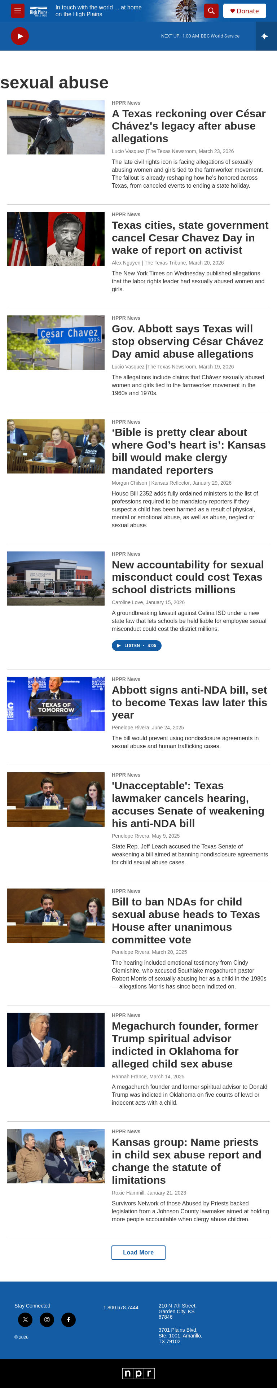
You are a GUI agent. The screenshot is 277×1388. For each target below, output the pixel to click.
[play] (20, 36)
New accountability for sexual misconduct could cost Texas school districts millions (188, 577)
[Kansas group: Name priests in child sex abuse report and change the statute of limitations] (56, 1156)
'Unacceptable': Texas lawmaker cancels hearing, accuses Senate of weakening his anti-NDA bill (188, 804)
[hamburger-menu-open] (18, 11)
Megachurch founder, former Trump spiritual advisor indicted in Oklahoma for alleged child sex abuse (185, 1044)
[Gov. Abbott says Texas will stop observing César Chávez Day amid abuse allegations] (56, 342)
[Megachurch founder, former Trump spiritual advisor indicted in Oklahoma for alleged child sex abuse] (56, 1040)
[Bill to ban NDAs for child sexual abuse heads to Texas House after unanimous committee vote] (56, 916)
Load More (138, 1252)
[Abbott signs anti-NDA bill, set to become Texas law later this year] (56, 704)
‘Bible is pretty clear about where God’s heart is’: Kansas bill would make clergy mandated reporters (189, 451)
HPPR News (126, 103)
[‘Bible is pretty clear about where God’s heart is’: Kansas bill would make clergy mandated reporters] (56, 446)
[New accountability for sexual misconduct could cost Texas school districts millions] (56, 578)
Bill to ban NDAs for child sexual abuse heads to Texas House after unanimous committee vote (186, 920)
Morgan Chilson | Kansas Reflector (151, 483)
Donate (248, 11)
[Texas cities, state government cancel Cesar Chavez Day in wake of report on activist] (56, 239)
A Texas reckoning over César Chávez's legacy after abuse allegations (189, 126)
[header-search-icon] (211, 11)
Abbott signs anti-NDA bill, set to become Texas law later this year (189, 702)
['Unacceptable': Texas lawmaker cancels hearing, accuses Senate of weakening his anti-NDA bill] (56, 799)
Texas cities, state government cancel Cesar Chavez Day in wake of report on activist (190, 237)
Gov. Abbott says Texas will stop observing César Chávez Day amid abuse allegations (187, 341)
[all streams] (266, 36)
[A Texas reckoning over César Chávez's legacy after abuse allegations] (56, 127)
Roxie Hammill (128, 1193)
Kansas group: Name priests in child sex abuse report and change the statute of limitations (186, 1161)
